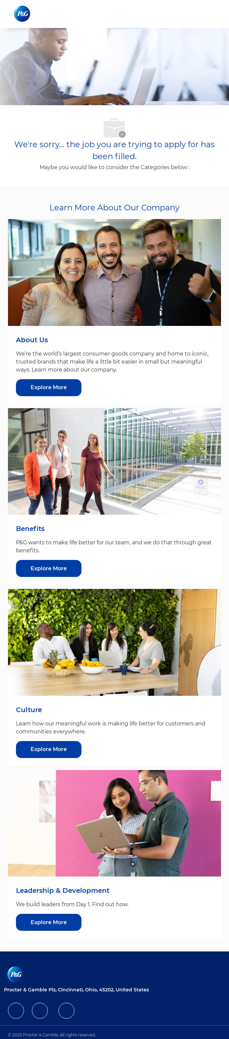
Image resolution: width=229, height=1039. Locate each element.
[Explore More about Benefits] (48, 568)
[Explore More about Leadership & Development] (48, 922)
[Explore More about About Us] (48, 387)
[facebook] (16, 1011)
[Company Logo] (23, 14)
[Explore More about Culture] (48, 749)
